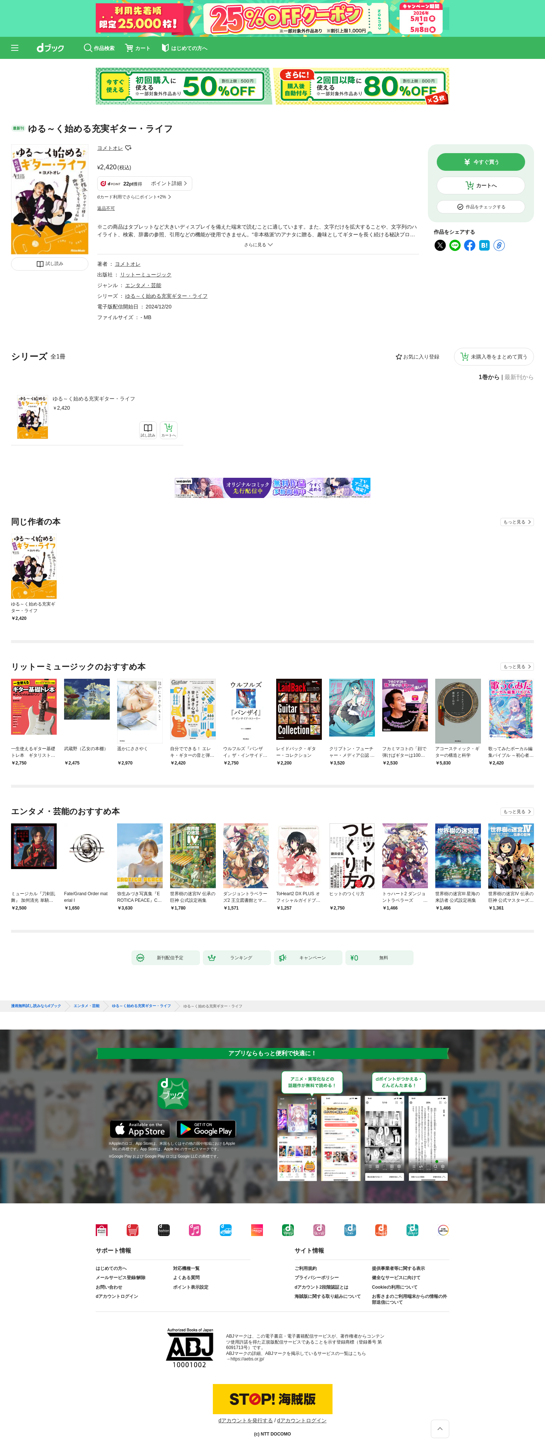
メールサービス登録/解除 (120, 1277)
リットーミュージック (146, 275)
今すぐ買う (486, 162)
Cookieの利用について (395, 1287)
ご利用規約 (306, 1268)
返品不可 (106, 208)
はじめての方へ (111, 1268)
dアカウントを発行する (245, 1420)
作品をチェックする (486, 206)
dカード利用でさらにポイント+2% (131, 197)
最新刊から (519, 377)
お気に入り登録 (421, 357)
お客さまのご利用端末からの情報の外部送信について (409, 1299)
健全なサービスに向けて (396, 1277)
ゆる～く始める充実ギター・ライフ (94, 399)
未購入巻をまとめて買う (499, 357)
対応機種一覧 (186, 1268)
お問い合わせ (109, 1287)
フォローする (128, 148)
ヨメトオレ (110, 148)
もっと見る (514, 522)
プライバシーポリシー (317, 1277)
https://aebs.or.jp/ (247, 1359)
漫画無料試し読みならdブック (36, 1006)
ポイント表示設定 (190, 1287)
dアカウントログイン (117, 1296)
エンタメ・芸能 (143, 285)
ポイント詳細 (166, 183)
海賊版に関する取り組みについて (328, 1296)
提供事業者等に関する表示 (398, 1268)
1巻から (489, 377)
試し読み (54, 263)
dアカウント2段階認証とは (321, 1287)
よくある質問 (186, 1277)
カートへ (486, 185)
